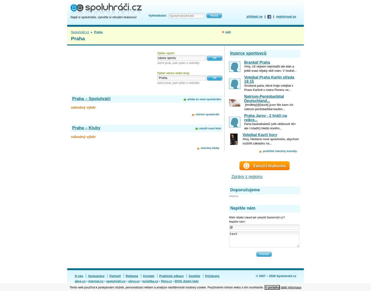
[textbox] (181, 57)
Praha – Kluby (86, 127)
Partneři (115, 279)
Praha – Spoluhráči (91, 98)
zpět (228, 32)
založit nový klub (210, 128)
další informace (291, 287)
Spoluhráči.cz (80, 32)
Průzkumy (212, 279)
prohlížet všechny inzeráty (280, 151)
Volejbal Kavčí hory (260, 135)
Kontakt (149, 279)
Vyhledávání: (157, 15)
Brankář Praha (257, 62)
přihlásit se (255, 16)
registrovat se (286, 16)
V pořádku (272, 287)
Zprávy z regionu (247, 176)
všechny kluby (210, 148)
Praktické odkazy (171, 279)
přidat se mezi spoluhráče (204, 99)
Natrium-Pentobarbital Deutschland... (264, 98)
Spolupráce (96, 279)
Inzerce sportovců (248, 53)
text (264, 241)
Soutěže (194, 279)
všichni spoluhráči (207, 114)
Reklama (132, 279)
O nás (79, 279)
